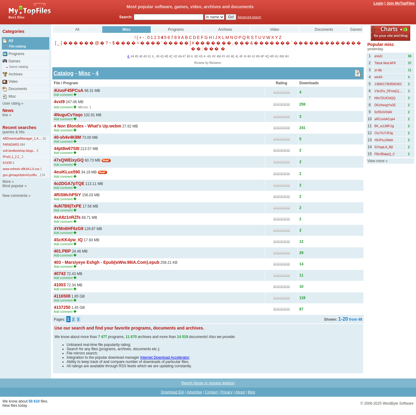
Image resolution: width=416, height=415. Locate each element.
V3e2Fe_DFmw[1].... (388, 91)
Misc (12, 96)
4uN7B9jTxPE (67, 206)
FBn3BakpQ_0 (384, 154)
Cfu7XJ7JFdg (383, 133)
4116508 (62, 296)
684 (22, 144)
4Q (267, 56)
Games (14, 61)
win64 (378, 77)
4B (166, 56)
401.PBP (62, 251)
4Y (223, 56)
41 (149, 56)
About (240, 392)
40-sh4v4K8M (67, 137)
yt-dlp (378, 70)
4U (277, 56)
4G (209, 56)
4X (228, 56)
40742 (60, 273)
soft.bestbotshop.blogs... (19, 150)
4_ (153, 56)
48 (188, 56)
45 (136, 56)
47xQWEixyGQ (69, 160)
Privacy (226, 392)
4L (237, 56)
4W (281, 56)
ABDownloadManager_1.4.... (22, 138)
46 (140, 56)
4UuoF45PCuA (68, 90)
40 (145, 56)
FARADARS (11, 144)
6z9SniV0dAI (383, 112)
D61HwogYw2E (385, 105)
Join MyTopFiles (401, 3)
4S (201, 56)
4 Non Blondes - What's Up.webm (87, 126)
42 (175, 56)
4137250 (62, 307)
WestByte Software (398, 403)
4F (241, 56)
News (8, 110)
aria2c (378, 56)
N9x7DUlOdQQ (384, 98)
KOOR (7, 163)
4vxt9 (59, 101)
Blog (251, 392)
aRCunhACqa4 (384, 119)
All (11, 41)
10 (44, 138)
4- (204, 56)
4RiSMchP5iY (67, 194)
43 (162, 56)
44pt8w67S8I (66, 148)
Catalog (64, 73)
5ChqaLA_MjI (383, 147)
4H (287, 56)
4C (171, 56)
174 (42, 175)
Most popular (12, 186)
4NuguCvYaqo (68, 114)
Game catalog (18, 66)
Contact (211, 392)
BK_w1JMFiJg (384, 126)
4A (180, 56)
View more (375, 161)
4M (219, 56)
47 (184, 56)
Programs (16, 54)
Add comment (63, 94)
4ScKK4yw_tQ (68, 239)
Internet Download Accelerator (164, 357)
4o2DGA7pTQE (69, 183)
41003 (60, 284)
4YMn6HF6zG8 (68, 228)
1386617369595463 (387, 84)
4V (214, 56)
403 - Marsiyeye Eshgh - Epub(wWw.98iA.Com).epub (106, 262)
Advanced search (249, 17)
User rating (11, 103)
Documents (18, 89)
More (6, 182)
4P (262, 56)
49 (157, 56)
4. (128, 56)
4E (232, 56)
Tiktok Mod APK (385, 63)
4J (253, 56)
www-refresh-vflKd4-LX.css (21, 169)
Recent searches (19, 127)
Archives (16, 74)
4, (192, 56)
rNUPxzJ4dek (383, 140)
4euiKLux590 (67, 171)
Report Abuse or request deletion (207, 383)
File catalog (17, 46)
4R (272, 56)
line (5, 115)
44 (132, 56)
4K (249, 56)
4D (196, 56)
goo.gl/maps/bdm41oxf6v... (21, 175)
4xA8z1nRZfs (67, 217)
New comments (15, 196)
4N (258, 56)
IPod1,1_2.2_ (12, 157)
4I (245, 56)
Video (13, 81)
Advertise (194, 392)
